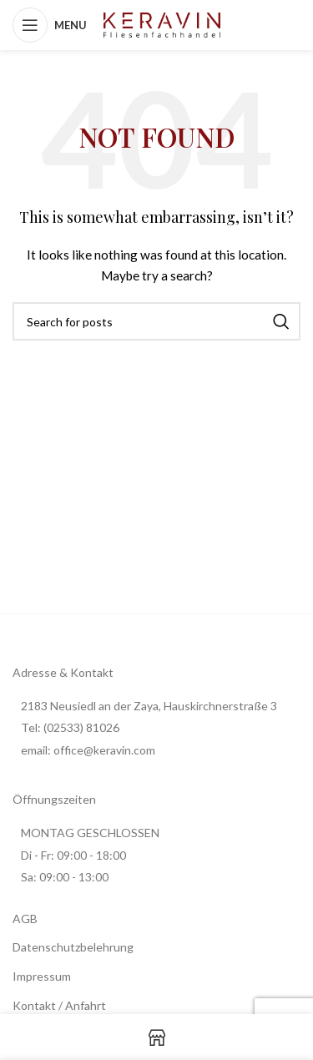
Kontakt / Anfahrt (59, 1005)
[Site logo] (161, 24)
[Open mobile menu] (49, 25)
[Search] (156, 321)
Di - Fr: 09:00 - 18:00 (73, 855)
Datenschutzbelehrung (73, 947)
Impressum (42, 976)
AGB (25, 918)
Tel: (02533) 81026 (70, 727)
